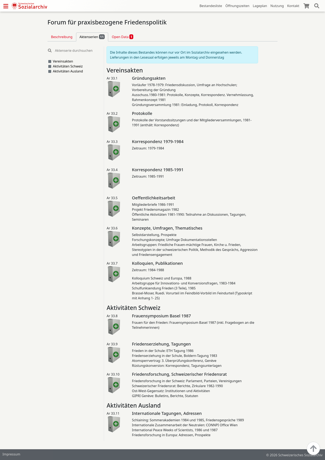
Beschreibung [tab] (62, 37)
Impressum (11, 454)
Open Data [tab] (122, 36)
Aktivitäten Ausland (68, 71)
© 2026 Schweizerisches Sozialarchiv (294, 455)
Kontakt (293, 6)
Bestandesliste (210, 6)
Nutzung (277, 6)
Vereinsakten (63, 61)
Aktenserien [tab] (92, 36)
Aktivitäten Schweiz (68, 66)
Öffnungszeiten (237, 6)
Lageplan (260, 6)
